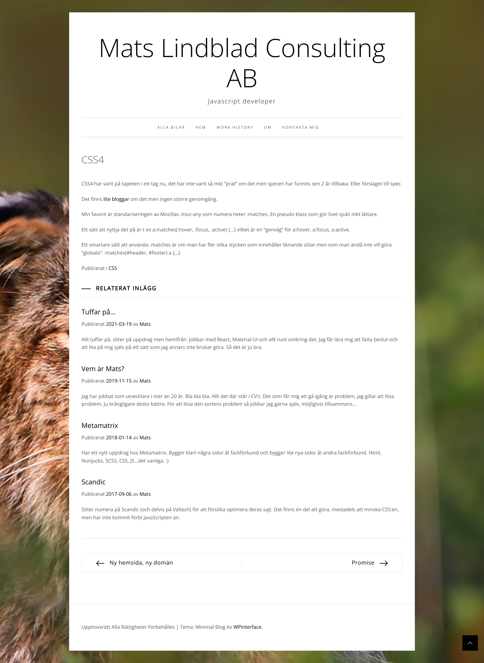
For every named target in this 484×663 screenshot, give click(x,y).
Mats (145, 324)
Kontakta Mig (300, 127)
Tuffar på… (98, 312)
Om (268, 127)
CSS (112, 268)
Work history (235, 127)
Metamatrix (99, 425)
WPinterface (247, 627)
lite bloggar (116, 199)
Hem (201, 127)
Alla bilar (171, 127)
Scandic (93, 482)
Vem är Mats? (102, 368)
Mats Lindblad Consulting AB (241, 62)
